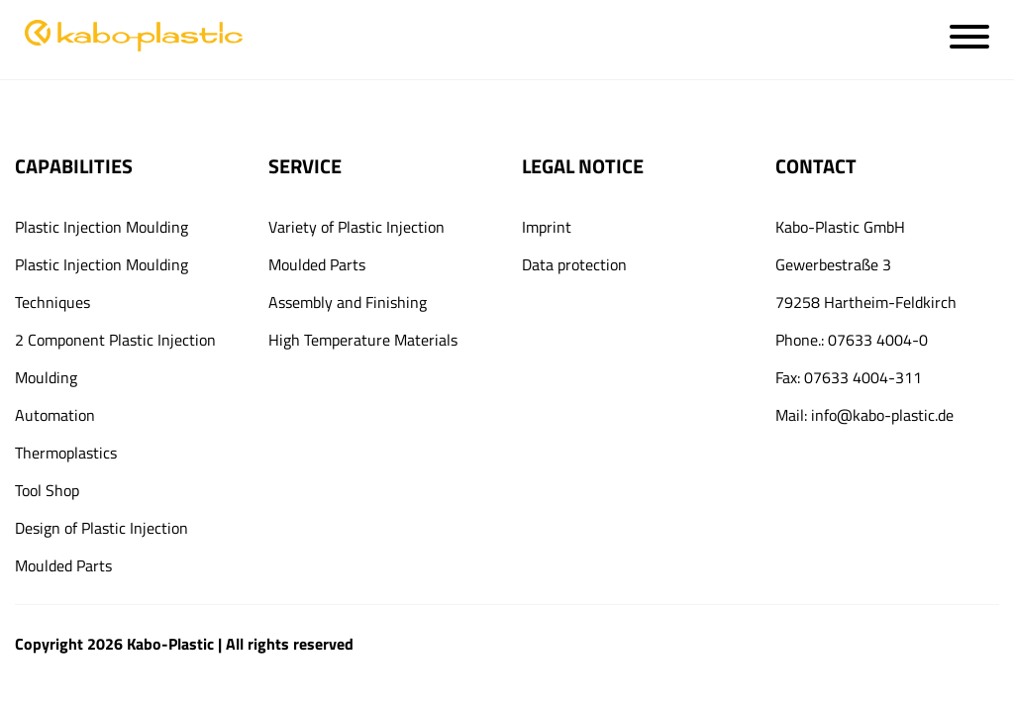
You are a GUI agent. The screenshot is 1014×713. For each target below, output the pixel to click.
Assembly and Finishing (347, 302)
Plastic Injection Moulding (101, 227)
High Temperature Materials (362, 340)
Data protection (574, 264)
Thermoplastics (66, 452)
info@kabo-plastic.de (882, 415)
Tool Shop (47, 490)
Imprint (546, 227)
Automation (55, 415)
